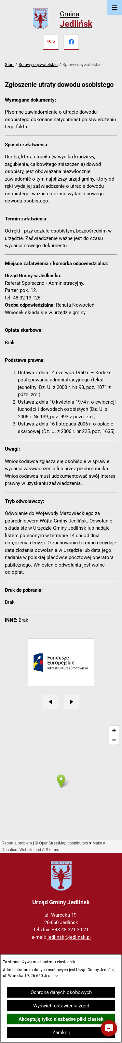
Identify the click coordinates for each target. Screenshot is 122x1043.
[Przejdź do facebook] (71, 42)
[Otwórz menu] (114, 7)
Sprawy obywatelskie (38, 64)
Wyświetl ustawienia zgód (61, 1006)
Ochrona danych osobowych (61, 992)
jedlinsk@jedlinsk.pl (69, 937)
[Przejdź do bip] (50, 42)
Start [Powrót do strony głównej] (9, 64)
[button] (109, 1028)
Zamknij (61, 1032)
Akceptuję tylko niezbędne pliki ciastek (61, 1019)
